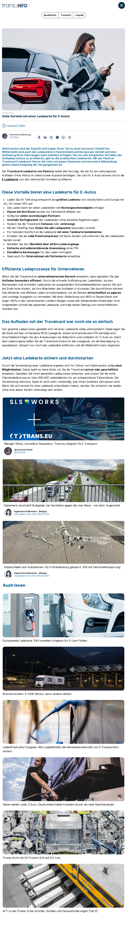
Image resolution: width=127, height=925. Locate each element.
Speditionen (50, 15)
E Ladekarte (10, 179)
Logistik (79, 15)
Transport (66, 15)
